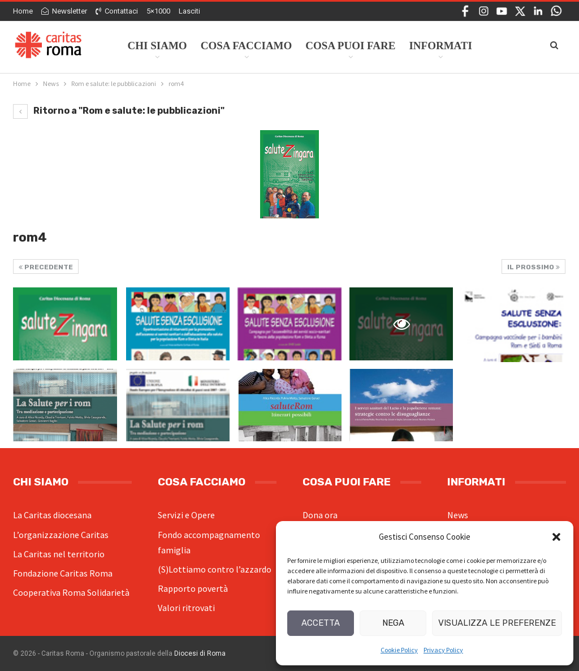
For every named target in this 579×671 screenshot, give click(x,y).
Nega (393, 623)
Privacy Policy (443, 650)
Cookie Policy (399, 650)
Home (23, 11)
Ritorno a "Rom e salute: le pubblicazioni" (118, 110)
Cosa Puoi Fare (350, 45)
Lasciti (189, 11)
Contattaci (117, 11)
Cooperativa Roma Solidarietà (71, 592)
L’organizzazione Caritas (61, 534)
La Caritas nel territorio (59, 554)
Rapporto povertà (193, 588)
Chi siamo (157, 45)
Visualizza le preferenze (497, 623)
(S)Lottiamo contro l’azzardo (214, 569)
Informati (440, 45)
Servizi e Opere (186, 515)
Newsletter (64, 11)
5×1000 (158, 11)
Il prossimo (533, 267)
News (457, 515)
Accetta (320, 623)
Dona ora (320, 515)
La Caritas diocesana (52, 515)
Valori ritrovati (186, 607)
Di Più (502, 45)
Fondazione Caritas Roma (63, 573)
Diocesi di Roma (200, 653)
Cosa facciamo (246, 45)
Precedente (46, 267)
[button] (556, 537)
